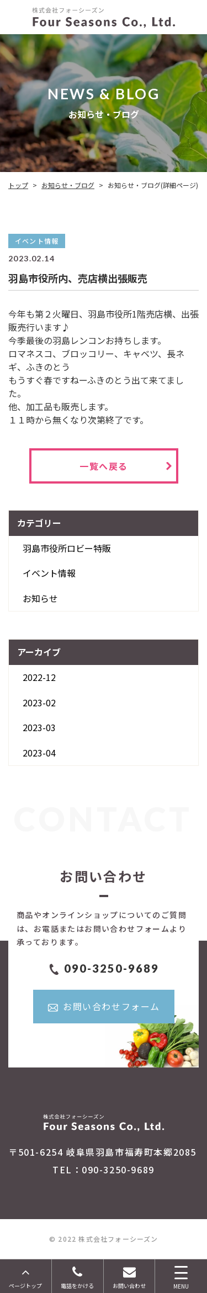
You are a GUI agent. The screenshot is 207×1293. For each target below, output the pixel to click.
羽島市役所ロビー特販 (67, 548)
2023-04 (39, 752)
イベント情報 (49, 573)
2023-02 (39, 702)
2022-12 (39, 677)
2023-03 (39, 727)
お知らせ (40, 598)
